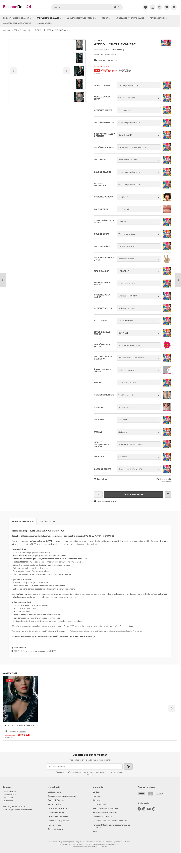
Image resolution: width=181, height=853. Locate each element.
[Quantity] (98, 494)
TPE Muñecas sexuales (49, 18)
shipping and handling (71, 842)
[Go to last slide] (79, 44)
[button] (79, 58)
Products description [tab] (22, 521)
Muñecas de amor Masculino (130, 18)
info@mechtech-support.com (19, 809)
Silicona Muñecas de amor (17, 18)
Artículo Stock (158, 18)
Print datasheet (20, 648)
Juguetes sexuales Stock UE (17, 23)
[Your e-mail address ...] (85, 766)
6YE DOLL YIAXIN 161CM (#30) (19, 725)
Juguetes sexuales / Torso (81, 18)
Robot (106, 18)
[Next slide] (79, 97)
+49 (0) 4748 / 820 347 (16, 806)
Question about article (105, 501)
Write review (117, 49)
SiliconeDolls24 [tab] (47, 521)
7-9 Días (113, 60)
